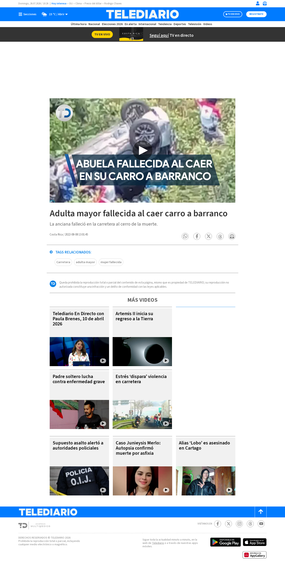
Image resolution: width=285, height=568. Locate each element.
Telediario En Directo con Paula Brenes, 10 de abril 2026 (78, 318)
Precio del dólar (93, 3)
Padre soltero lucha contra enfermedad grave (79, 379)
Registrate (256, 14)
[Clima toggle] (53, 14)
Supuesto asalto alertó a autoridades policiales (78, 445)
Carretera (63, 262)
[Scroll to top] (261, 512)
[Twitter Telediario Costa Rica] (228, 523)
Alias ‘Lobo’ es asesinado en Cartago (204, 445)
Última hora (78, 24)
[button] (185, 236)
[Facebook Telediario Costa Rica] (217, 523)
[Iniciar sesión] (258, 3)
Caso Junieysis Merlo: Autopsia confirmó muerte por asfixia (138, 448)
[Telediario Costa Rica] (142, 14)
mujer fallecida (111, 262)
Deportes (180, 24)
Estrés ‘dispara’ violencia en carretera (141, 379)
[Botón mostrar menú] (28, 14)
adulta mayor (85, 262)
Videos (207, 24)
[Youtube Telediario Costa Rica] (261, 523)
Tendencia (165, 24)
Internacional (147, 24)
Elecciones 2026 (112, 24)
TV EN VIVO (234, 14)
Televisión (194, 24)
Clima (78, 3)
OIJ (71, 3)
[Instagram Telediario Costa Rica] (239, 523)
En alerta (131, 24)
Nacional (94, 24)
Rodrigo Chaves (113, 3)
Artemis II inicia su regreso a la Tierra (134, 316)
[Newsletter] (265, 4)
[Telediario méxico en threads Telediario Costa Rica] (250, 523)
